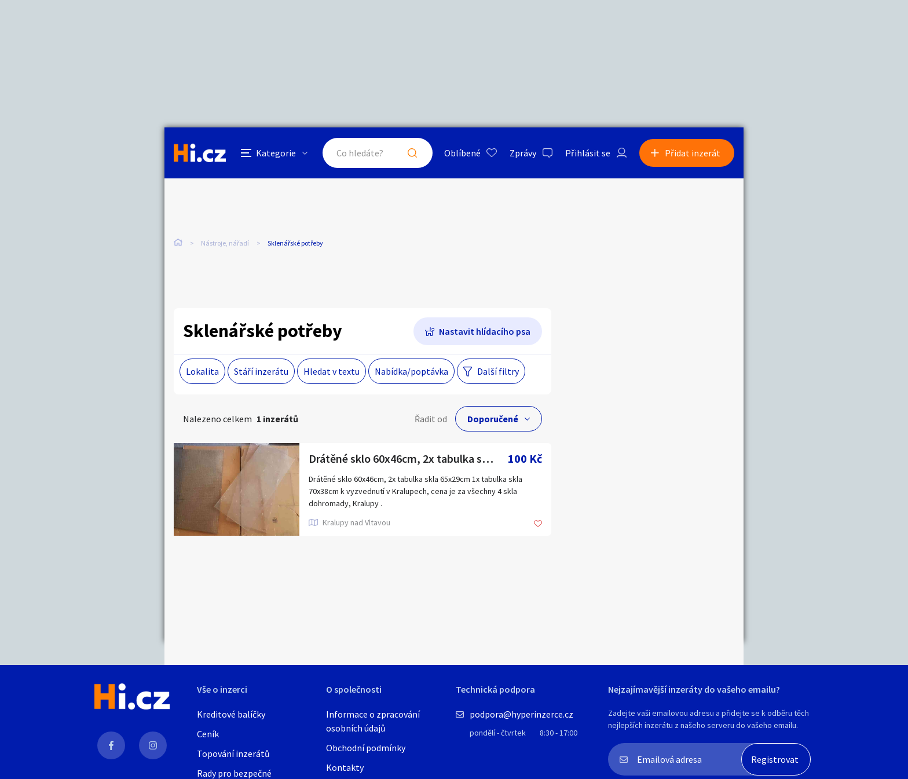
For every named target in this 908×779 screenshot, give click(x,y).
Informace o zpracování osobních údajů (373, 721)
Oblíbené (462, 153)
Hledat (412, 153)
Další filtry (498, 371)
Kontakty (345, 767)
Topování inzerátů (233, 753)
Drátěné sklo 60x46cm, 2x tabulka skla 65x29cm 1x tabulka (408, 458)
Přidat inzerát (692, 153)
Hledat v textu (331, 371)
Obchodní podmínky (365, 748)
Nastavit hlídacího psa (484, 331)
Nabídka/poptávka (411, 371)
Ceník (208, 734)
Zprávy (523, 153)
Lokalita (202, 371)
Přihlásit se (587, 153)
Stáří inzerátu (261, 371)
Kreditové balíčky (231, 714)
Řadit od (431, 419)
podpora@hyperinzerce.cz (521, 714)
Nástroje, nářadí (225, 243)
